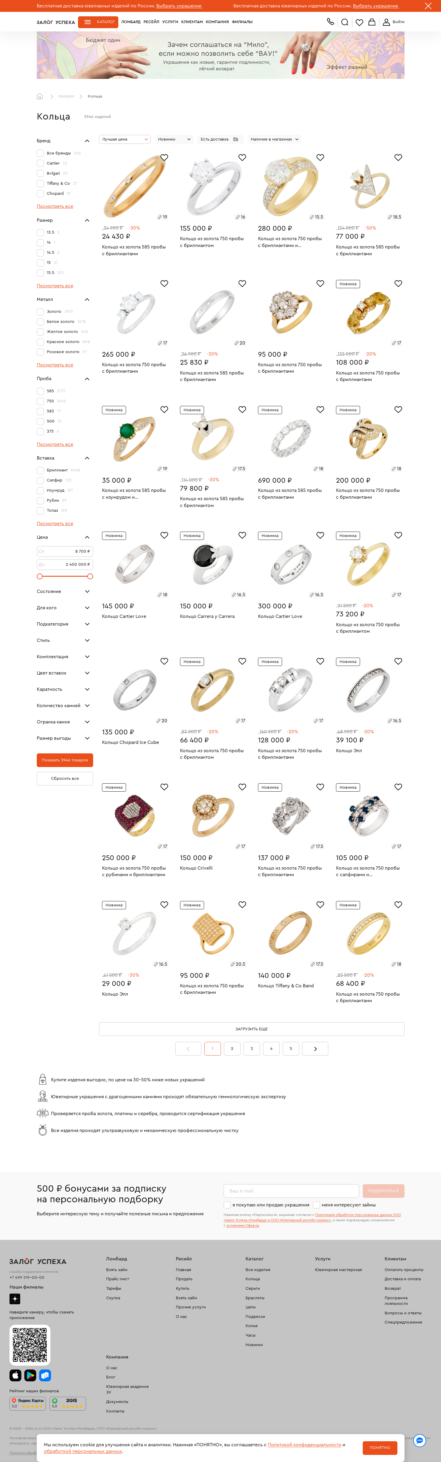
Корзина (372, 22)
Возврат (393, 1288)
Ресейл (151, 22)
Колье (252, 1326)
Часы (251, 1335)
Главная (41, 97)
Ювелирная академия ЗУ (127, 1390)
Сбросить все (65, 779)
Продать (184, 1279)
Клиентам (192, 22)
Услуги (170, 22)
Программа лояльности (396, 1301)
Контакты (115, 1411)
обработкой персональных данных (83, 1451)
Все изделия (258, 1270)
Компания (217, 22)
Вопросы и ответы (403, 1313)
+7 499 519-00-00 (26, 1278)
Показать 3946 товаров (65, 760)
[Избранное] (164, 157)
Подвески (255, 1317)
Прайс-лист (117, 1279)
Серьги (253, 1288)
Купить (182, 1288)
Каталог (106, 22)
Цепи (251, 1307)
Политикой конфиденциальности (304, 1444)
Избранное (359, 22)
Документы (117, 1402)
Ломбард (131, 22)
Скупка (113, 1298)
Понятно (380, 1448)
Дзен (14, 1299)
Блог (110, 1377)
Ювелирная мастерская (338, 1270)
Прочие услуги (191, 1307)
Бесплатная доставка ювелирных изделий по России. (96, 6)
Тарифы (113, 1288)
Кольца (253, 1279)
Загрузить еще (251, 1029)
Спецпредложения (403, 1322)
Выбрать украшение (179, 6)
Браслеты (255, 1298)
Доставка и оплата (403, 1279)
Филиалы (242, 22)
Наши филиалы (26, 1287)
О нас (181, 1317)
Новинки (254, 1345)
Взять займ (117, 1270)
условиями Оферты (243, 1225)
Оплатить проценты (404, 1270)
